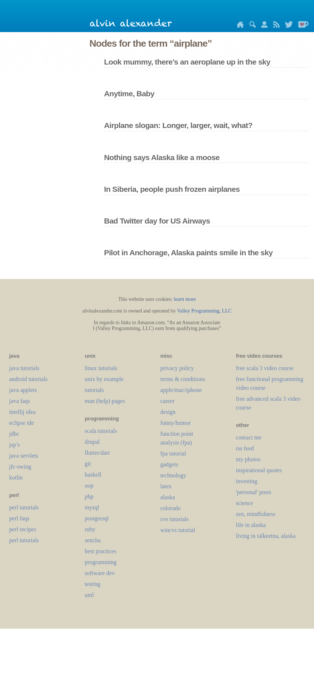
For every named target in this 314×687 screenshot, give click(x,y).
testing (92, 584)
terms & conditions (182, 379)
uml (89, 595)
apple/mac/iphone (181, 390)
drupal (92, 442)
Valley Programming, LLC (204, 311)
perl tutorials (24, 507)
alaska (167, 497)
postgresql (97, 518)
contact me (248, 437)
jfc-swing (20, 466)
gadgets (169, 464)
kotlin (16, 477)
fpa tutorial (173, 453)
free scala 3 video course (265, 368)
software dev (100, 573)
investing (246, 481)
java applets (23, 390)
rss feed (245, 448)
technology (173, 475)
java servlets (23, 456)
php (89, 496)
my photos (248, 459)
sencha (93, 540)
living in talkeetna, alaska (266, 536)
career (167, 401)
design (168, 412)
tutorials (94, 390)
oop (89, 485)
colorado (170, 508)
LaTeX (166, 486)
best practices (100, 551)
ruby (90, 529)
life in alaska (251, 525)
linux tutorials (101, 368)
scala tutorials (101, 431)
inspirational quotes (259, 470)
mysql (92, 507)
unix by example (104, 379)
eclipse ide (21, 423)
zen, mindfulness (255, 514)
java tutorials (24, 368)
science (244, 503)
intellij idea (22, 412)
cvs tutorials (174, 519)
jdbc (14, 434)
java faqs (19, 401)
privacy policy (177, 368)
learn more (185, 299)
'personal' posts (253, 492)
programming (100, 562)
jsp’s (14, 445)
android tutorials (28, 379)
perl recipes (22, 529)
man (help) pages (105, 401)
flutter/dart (97, 453)
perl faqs (19, 518)
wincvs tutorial (177, 530)
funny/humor (175, 423)
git (88, 464)
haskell (93, 474)
